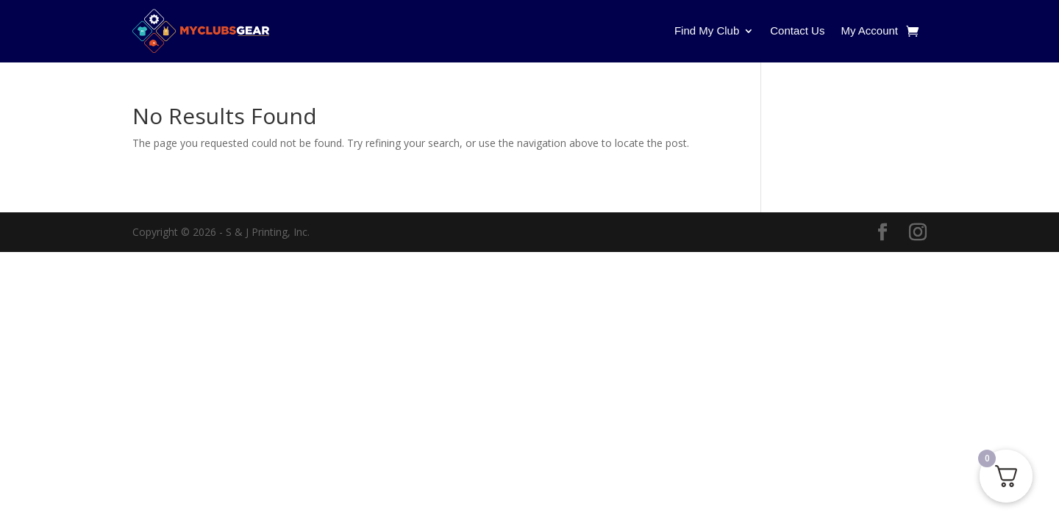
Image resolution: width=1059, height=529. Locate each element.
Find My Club (706, 30)
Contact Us (797, 30)
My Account (869, 30)
